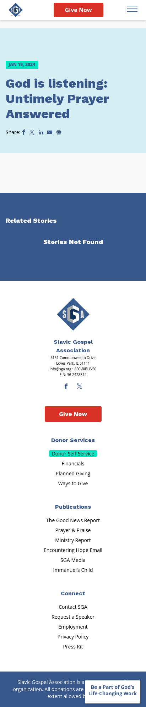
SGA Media (73, 560)
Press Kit (73, 646)
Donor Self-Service (73, 453)
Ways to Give (73, 483)
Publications (73, 506)
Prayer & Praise (73, 530)
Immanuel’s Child (73, 570)
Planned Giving (73, 473)
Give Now (78, 10)
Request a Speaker (73, 616)
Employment (73, 626)
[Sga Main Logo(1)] (73, 314)
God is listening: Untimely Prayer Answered (57, 98)
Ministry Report (73, 540)
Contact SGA (73, 606)
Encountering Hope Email (73, 550)
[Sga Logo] (16, 10)
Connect (73, 593)
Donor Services (73, 440)
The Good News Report (73, 520)
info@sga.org (60, 368)
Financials (73, 463)
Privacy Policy (73, 636)
